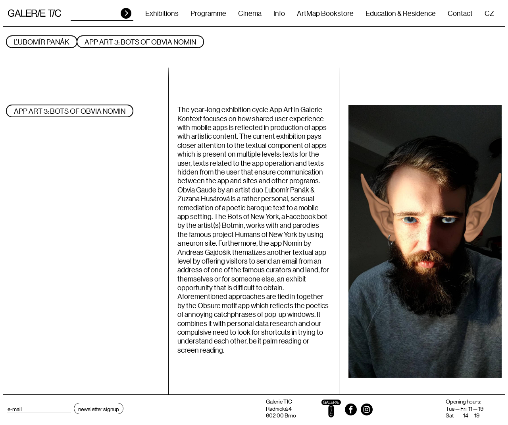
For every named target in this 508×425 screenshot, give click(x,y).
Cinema (250, 13)
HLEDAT (126, 13)
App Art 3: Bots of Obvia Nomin (140, 41)
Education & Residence (401, 13)
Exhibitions (162, 13)
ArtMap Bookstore (325, 13)
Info (279, 13)
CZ (489, 13)
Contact (460, 13)
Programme (208, 13)
